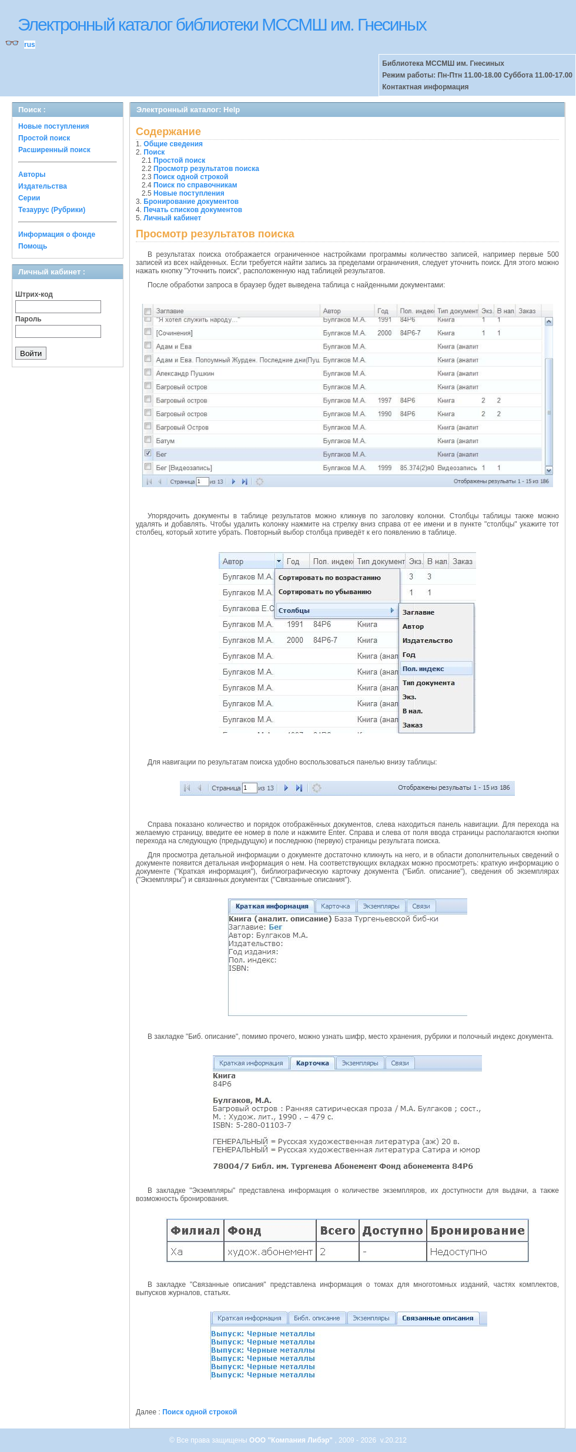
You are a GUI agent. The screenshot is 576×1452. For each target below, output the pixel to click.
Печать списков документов (192, 210)
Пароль (28, 319)
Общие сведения (173, 144)
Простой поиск (44, 138)
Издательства (42, 186)
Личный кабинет (172, 218)
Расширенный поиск (54, 150)
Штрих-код (34, 294)
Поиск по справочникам (195, 185)
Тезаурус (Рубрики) (51, 210)
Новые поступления (53, 126)
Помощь (32, 246)
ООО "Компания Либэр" (291, 1440)
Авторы (32, 174)
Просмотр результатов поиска (206, 169)
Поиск (154, 152)
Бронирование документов (191, 201)
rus (29, 45)
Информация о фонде (56, 234)
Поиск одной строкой (190, 177)
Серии (29, 198)
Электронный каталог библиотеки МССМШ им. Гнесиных (222, 24)
